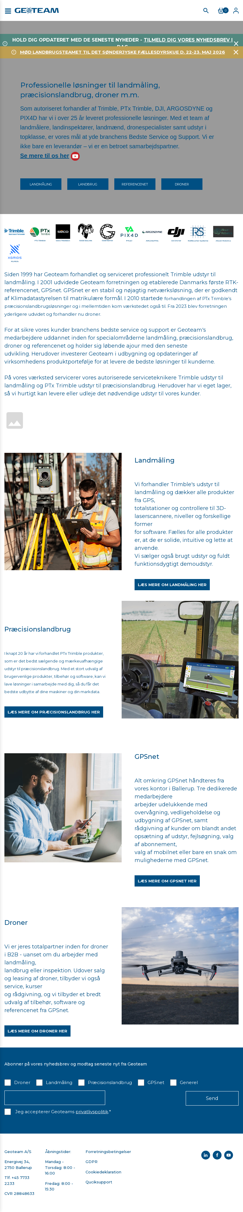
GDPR (92, 1161)
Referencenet (135, 184)
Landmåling (41, 184)
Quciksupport (99, 1182)
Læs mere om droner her (37, 1031)
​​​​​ (107, 231)
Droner (182, 184)
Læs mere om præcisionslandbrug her (54, 712)
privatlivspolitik (92, 1111)
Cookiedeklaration (103, 1172)
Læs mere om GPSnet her (167, 881)
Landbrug (87, 184)
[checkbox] (121, 1082)
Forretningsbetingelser (108, 1151)
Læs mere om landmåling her (172, 584)
